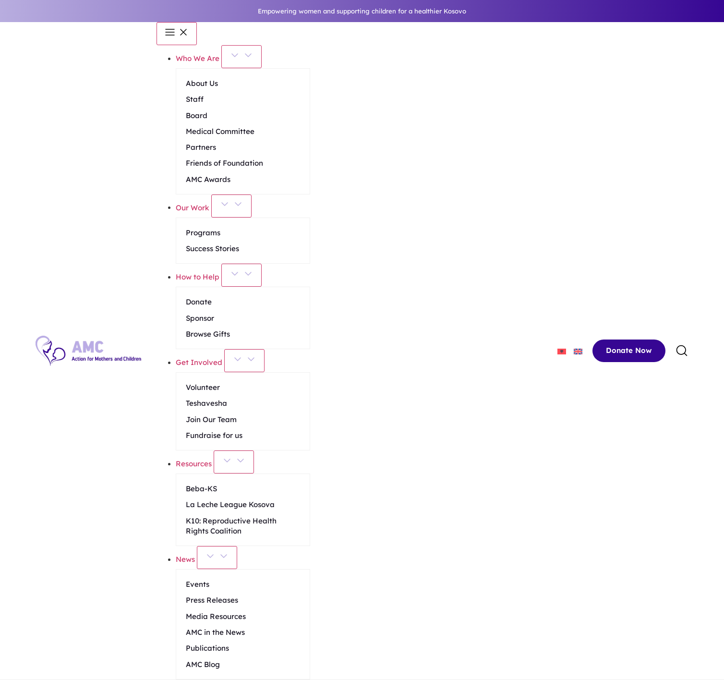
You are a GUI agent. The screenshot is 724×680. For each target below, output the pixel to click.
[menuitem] (561, 350)
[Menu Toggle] (177, 33)
